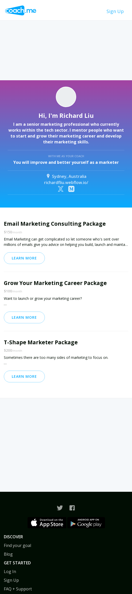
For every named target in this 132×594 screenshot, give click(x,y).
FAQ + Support (18, 589)
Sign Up (115, 11)
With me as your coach (66, 156)
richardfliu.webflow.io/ (66, 182)
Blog (8, 554)
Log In (10, 571)
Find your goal (17, 545)
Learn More (24, 258)
